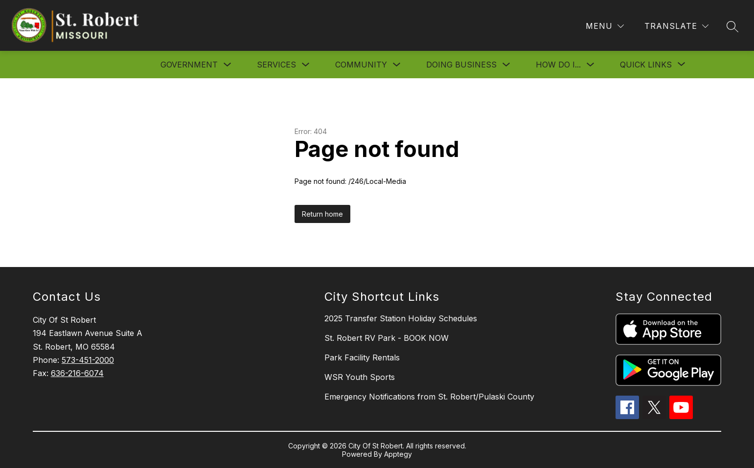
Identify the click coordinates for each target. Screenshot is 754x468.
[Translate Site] (676, 26)
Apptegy (398, 454)
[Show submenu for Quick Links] (646, 64)
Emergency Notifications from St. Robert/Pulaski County (429, 396)
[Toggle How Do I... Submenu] (590, 64)
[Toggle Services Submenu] (306, 64)
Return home (322, 214)
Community (361, 64)
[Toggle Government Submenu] (227, 64)
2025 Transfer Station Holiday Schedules (400, 318)
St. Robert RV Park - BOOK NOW (386, 338)
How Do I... (558, 64)
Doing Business (461, 64)
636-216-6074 (77, 373)
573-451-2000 (88, 360)
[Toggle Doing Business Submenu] (506, 64)
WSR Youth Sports (359, 377)
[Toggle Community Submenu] (397, 64)
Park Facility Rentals (362, 357)
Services (276, 64)
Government (189, 64)
